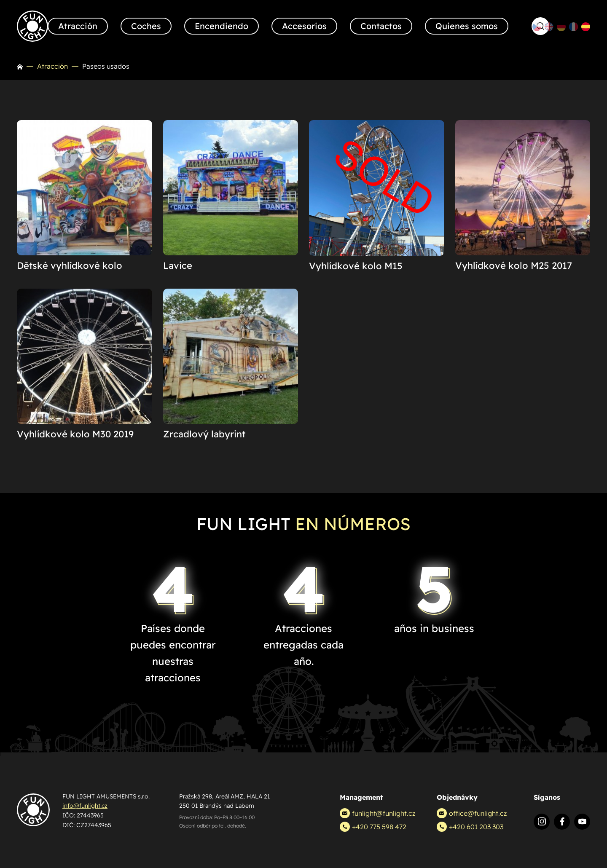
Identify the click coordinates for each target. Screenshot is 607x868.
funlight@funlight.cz (377, 813)
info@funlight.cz (84, 805)
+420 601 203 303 (470, 827)
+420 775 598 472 (373, 827)
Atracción (52, 66)
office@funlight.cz (472, 813)
